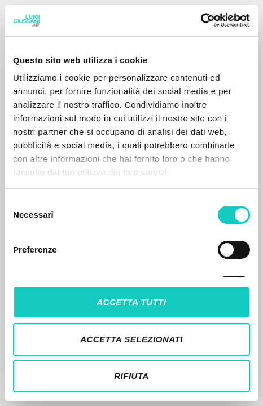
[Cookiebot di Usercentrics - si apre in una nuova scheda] (200, 20)
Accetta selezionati (131, 339)
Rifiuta (131, 376)
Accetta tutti (131, 302)
